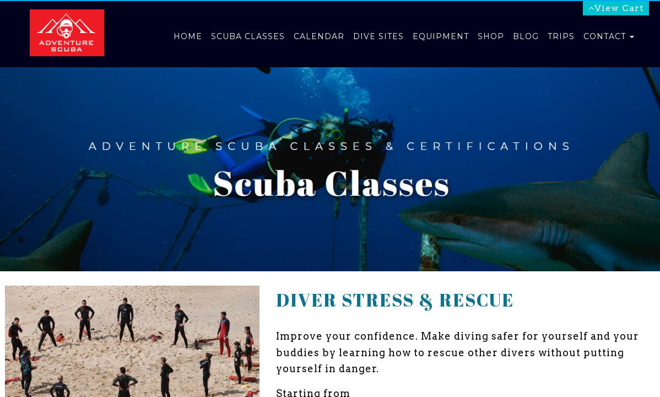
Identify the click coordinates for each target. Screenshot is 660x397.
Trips (561, 36)
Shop (491, 36)
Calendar (319, 36)
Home (188, 36)
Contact (608, 36)
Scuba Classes (248, 36)
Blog (526, 36)
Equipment (441, 36)
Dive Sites (378, 36)
